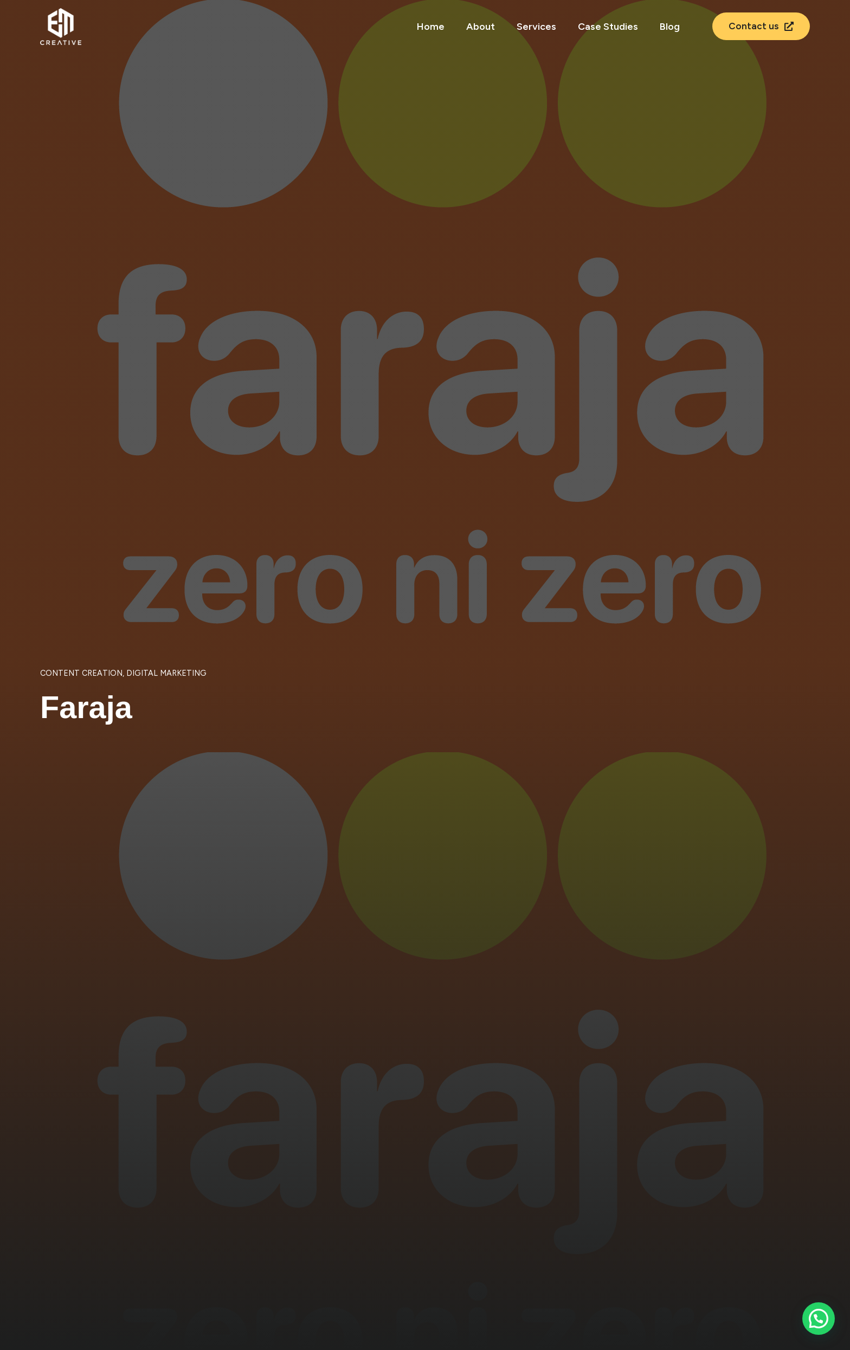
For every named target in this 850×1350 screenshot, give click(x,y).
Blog (670, 27)
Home (431, 27)
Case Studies (608, 27)
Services (536, 27)
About (480, 27)
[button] (818, 1318)
